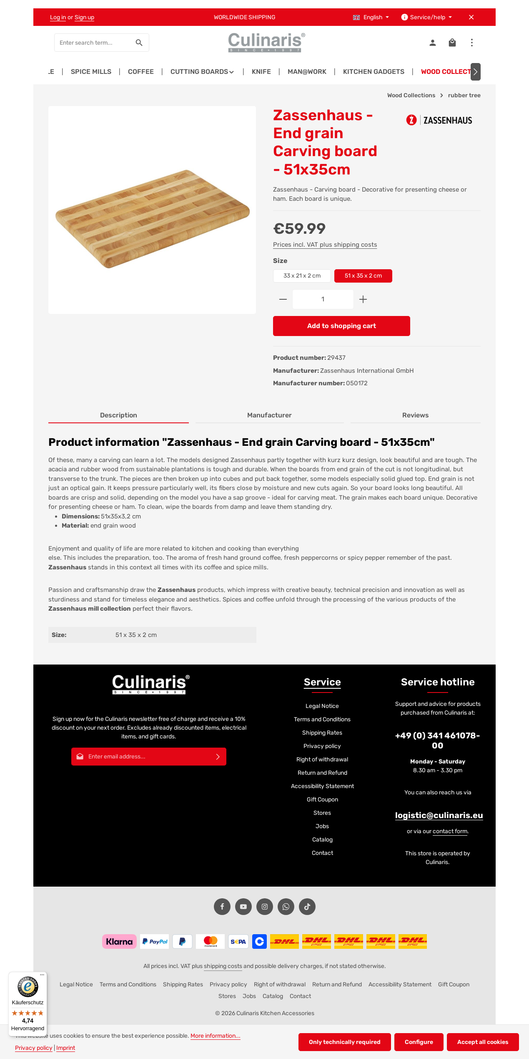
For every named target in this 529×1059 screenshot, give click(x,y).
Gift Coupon (322, 799)
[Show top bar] (472, 43)
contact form (450, 831)
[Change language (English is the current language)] (371, 17)
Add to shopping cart (341, 326)
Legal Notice (322, 706)
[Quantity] (323, 299)
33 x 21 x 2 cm (302, 275)
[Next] (476, 72)
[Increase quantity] (363, 299)
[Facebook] (222, 906)
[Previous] (53, 72)
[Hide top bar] (471, 17)
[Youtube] (243, 906)
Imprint (65, 1047)
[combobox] (92, 42)
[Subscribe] (218, 757)
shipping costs (223, 966)
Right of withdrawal (322, 759)
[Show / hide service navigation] (426, 17)
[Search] (139, 42)
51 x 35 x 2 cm (363, 275)
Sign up (84, 17)
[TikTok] (307, 906)
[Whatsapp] (286, 906)
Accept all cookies (483, 1042)
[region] (152, 217)
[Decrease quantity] (283, 299)
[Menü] (42, 977)
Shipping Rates (322, 732)
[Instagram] (264, 906)
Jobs (322, 826)
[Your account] (432, 43)
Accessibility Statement (322, 786)
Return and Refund (322, 772)
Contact (322, 853)
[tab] (118, 415)
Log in (58, 17)
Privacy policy (322, 746)
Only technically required (345, 1042)
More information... (216, 1035)
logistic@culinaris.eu (439, 815)
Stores (322, 812)
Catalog (322, 839)
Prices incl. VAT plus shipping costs (325, 244)
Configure (419, 1042)
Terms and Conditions (322, 719)
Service (322, 682)
